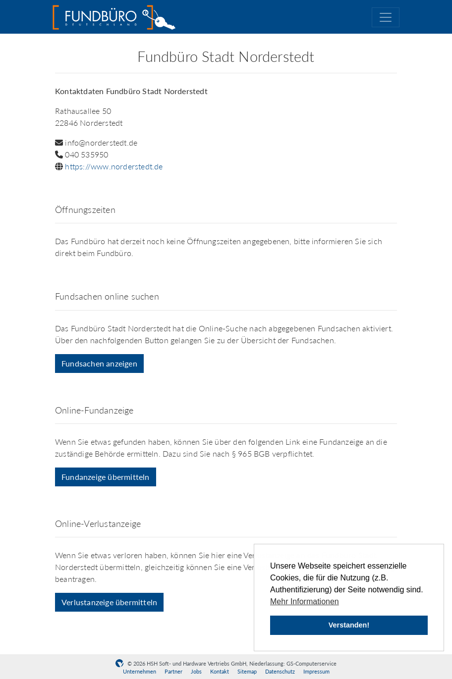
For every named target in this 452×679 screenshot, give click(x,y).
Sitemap (247, 671)
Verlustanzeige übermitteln (109, 602)
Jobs (196, 671)
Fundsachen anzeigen (99, 363)
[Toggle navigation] (385, 17)
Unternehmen (139, 671)
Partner (173, 671)
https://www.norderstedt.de (114, 166)
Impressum (316, 671)
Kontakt (219, 671)
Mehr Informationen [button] (304, 601)
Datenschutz (280, 671)
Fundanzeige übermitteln (105, 476)
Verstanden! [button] (349, 625)
